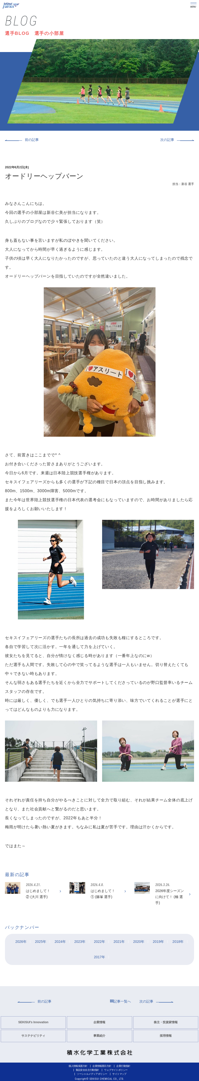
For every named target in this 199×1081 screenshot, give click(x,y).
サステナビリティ (33, 1035)
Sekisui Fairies (11, 5)
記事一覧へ (120, 1001)
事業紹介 (99, 1035)
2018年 (178, 942)
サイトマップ (119, 1074)
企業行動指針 (123, 1066)
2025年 (40, 942)
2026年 (21, 942)
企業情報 (99, 1022)
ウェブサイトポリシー (115, 1070)
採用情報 (166, 1035)
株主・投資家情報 (166, 1022)
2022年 (99, 942)
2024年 (60, 942)
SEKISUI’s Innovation (33, 1022)
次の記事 (167, 140)
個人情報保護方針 (78, 1066)
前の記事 (32, 140)
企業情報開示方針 (101, 1066)
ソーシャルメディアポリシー (92, 1074)
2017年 (99, 957)
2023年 (79, 942)
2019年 (158, 942)
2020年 (138, 942)
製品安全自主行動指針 (87, 1070)
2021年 (119, 942)
